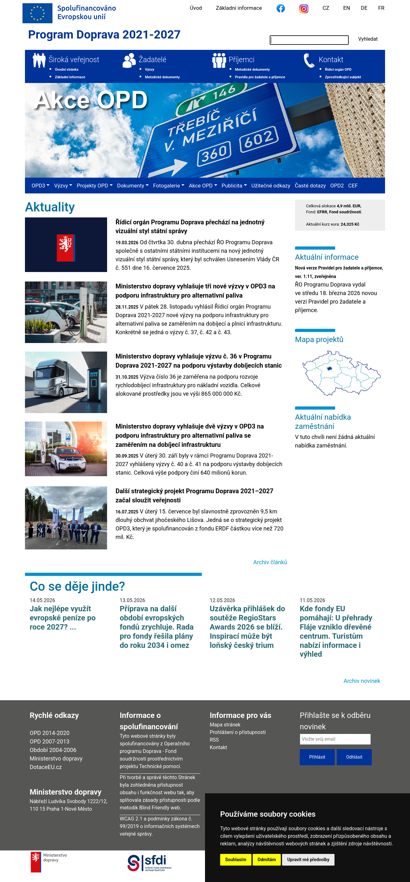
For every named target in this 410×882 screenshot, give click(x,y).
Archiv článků (270, 562)
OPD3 (38, 185)
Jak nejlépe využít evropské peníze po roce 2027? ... (63, 617)
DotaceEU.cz (46, 767)
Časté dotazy (310, 185)
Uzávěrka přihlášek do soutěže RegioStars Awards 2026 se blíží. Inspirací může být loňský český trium (247, 626)
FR (381, 8)
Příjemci (242, 60)
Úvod (196, 8)
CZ (326, 8)
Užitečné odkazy (270, 185)
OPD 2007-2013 (49, 741)
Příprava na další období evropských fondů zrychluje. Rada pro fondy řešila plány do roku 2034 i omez (157, 626)
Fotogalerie (166, 185)
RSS (214, 740)
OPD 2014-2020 (49, 733)
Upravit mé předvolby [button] (308, 859)
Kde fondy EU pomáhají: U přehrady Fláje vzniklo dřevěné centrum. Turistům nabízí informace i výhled (336, 631)
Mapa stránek (225, 725)
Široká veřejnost (74, 60)
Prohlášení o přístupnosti (238, 732)
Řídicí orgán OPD (338, 70)
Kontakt (331, 60)
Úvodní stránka (66, 70)
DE (364, 8)
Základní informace (239, 8)
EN (346, 8)
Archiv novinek (362, 681)
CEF (353, 185)
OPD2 (337, 185)
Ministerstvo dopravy (56, 758)
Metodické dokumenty (162, 77)
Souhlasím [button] (235, 859)
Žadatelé (152, 60)
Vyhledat (368, 39)
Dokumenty (130, 185)
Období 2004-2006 (53, 750)
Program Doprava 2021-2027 (104, 34)
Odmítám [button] (267, 859)
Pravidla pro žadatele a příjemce (260, 77)
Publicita (232, 185)
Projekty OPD (92, 185)
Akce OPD (201, 185)
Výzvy (149, 70)
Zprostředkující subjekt (343, 77)
